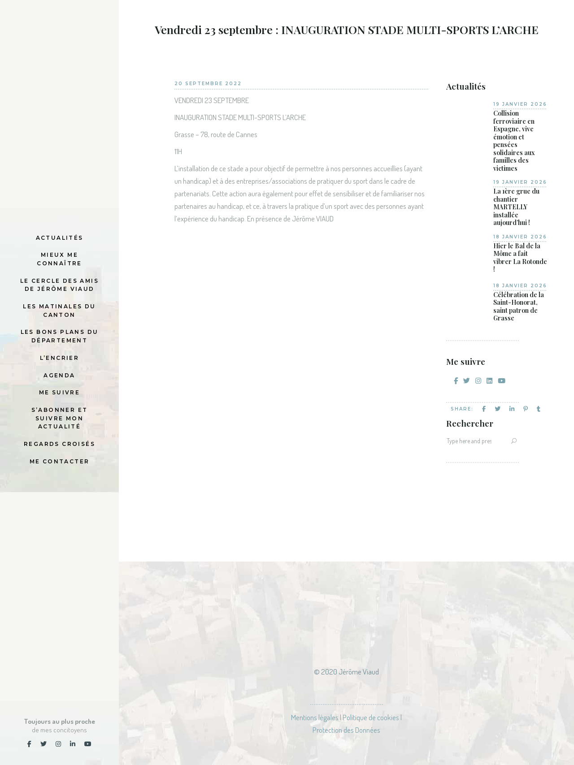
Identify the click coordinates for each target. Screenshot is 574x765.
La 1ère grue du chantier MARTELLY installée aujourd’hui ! (516, 207)
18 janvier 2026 (520, 237)
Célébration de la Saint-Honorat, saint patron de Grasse (518, 306)
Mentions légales (315, 717)
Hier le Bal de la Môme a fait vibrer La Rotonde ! (520, 257)
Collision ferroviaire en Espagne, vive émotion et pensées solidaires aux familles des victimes (514, 140)
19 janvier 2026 (520, 104)
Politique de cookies (371, 717)
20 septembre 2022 (208, 83)
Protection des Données (346, 730)
